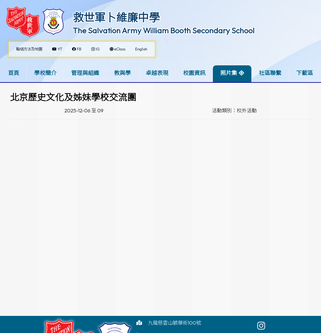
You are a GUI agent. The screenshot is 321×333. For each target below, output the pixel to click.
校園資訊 (194, 73)
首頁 (13, 73)
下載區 (304, 73)
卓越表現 (157, 73)
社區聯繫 (270, 73)
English (141, 49)
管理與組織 (85, 73)
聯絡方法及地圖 (29, 49)
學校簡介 (45, 73)
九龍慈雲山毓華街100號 (174, 323)
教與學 (122, 73)
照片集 (228, 73)
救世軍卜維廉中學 (116, 17)
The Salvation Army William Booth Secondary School (164, 30)
